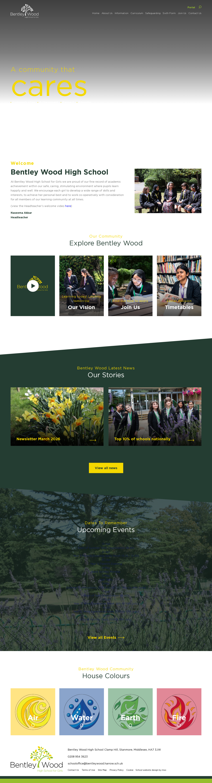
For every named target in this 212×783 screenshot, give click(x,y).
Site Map (102, 770)
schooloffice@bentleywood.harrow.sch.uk (95, 763)
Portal (191, 7)
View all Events (102, 637)
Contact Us (74, 770)
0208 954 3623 (78, 756)
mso (165, 770)
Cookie (130, 770)
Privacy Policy (117, 770)
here (68, 206)
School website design (147, 770)
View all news (106, 468)
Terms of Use (89, 770)
